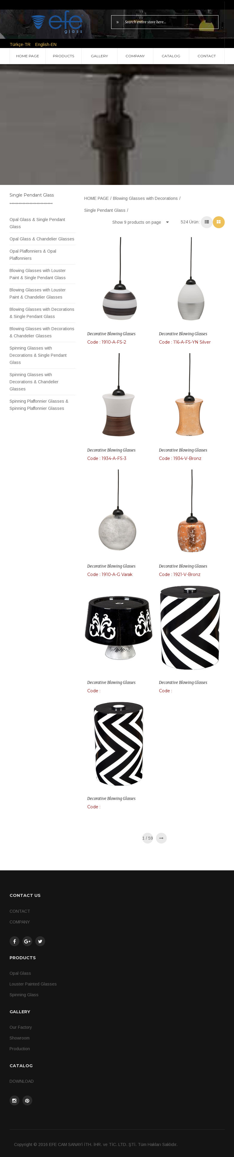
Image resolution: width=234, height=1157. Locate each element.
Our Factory (21, 1027)
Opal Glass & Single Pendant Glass (37, 223)
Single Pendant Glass (105, 210)
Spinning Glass (24, 994)
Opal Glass (20, 973)
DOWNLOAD (22, 1081)
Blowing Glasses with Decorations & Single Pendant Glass (42, 313)
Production (20, 1048)
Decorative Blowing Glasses (111, 333)
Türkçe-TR (20, 44)
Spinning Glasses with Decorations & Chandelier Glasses (34, 381)
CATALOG (171, 56)
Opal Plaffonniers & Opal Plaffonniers (33, 255)
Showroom (20, 1038)
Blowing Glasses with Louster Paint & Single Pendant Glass (38, 274)
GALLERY (99, 56)
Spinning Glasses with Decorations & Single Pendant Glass (38, 355)
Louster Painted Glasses (33, 984)
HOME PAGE (27, 56)
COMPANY (135, 56)
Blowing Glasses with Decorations (145, 198)
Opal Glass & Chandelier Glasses (42, 239)
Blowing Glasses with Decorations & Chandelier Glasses (42, 332)
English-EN (45, 44)
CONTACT (207, 56)
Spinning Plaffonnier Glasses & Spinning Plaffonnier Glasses (39, 405)
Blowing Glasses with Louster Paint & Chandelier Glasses (38, 293)
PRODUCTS (63, 56)
